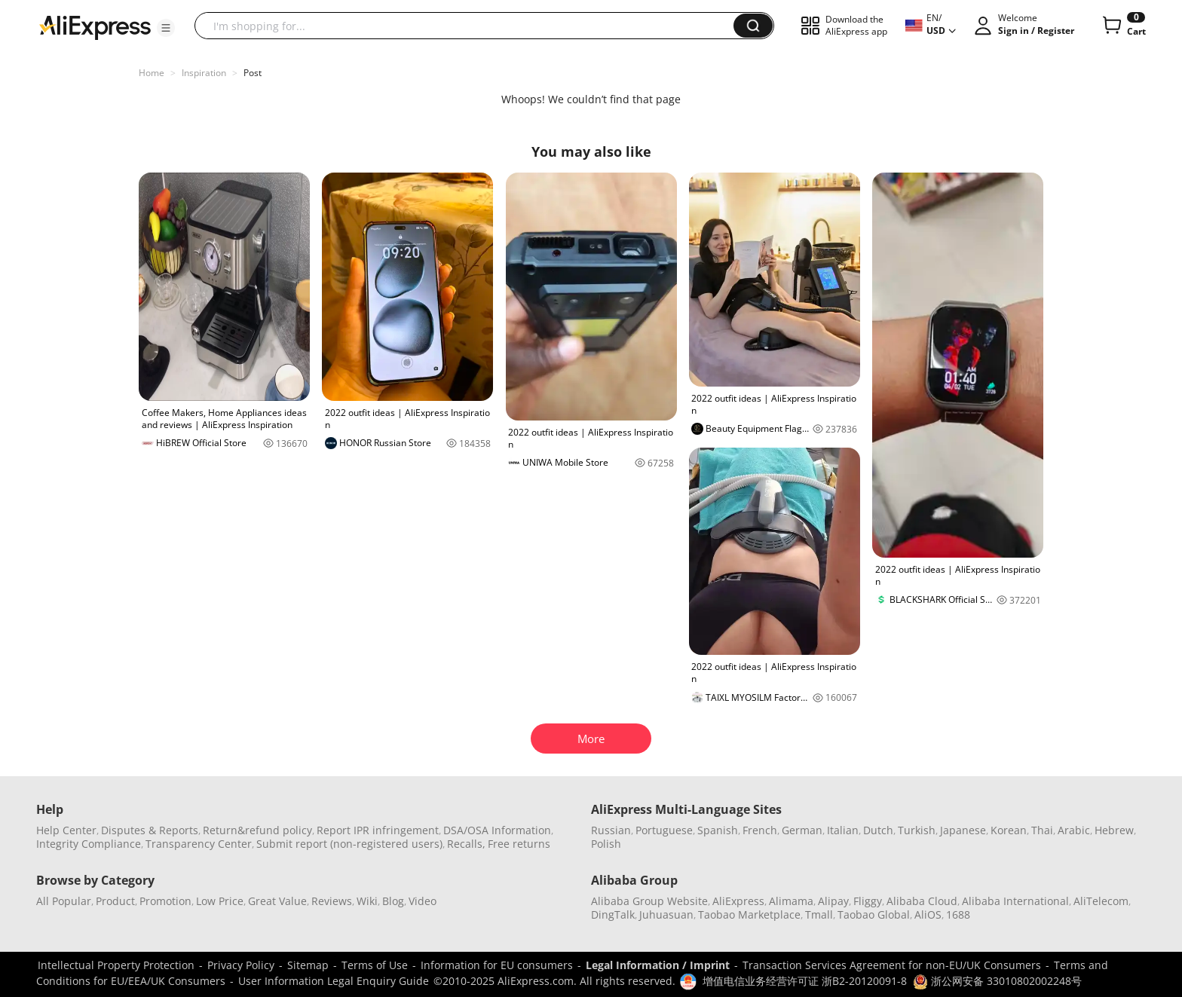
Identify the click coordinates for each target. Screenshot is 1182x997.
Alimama (791, 901)
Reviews (331, 901)
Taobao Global (874, 914)
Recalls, (466, 843)
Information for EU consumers (497, 965)
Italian (843, 830)
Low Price (219, 901)
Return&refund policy (257, 830)
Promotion (165, 901)
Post (252, 72)
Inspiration (204, 72)
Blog (393, 901)
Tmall (819, 914)
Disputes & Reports (149, 830)
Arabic (1074, 830)
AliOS (928, 914)
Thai (1042, 830)
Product (115, 901)
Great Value (277, 901)
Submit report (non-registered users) (349, 843)
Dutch (878, 830)
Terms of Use (374, 965)
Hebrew (1114, 830)
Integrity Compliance (88, 843)
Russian (611, 830)
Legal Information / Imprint (658, 965)
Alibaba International (1015, 901)
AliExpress (738, 901)
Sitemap (308, 965)
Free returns (519, 843)
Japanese (963, 830)
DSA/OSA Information (497, 830)
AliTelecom (1100, 901)
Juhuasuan (666, 914)
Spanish (717, 830)
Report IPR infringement (378, 830)
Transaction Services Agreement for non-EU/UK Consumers (892, 965)
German (802, 830)
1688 (958, 914)
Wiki (367, 901)
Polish (606, 843)
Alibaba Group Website (649, 901)
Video (422, 901)
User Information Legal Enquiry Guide (333, 981)
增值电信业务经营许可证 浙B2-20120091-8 (805, 981)
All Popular (63, 901)
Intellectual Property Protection (116, 965)
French (760, 830)
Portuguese (664, 830)
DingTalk (613, 914)
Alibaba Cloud (921, 901)
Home (151, 72)
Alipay (833, 901)
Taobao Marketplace (749, 914)
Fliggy (867, 901)
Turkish (916, 830)
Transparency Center (198, 843)
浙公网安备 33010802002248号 (997, 981)
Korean (1009, 830)
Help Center (66, 830)
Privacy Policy (240, 965)
